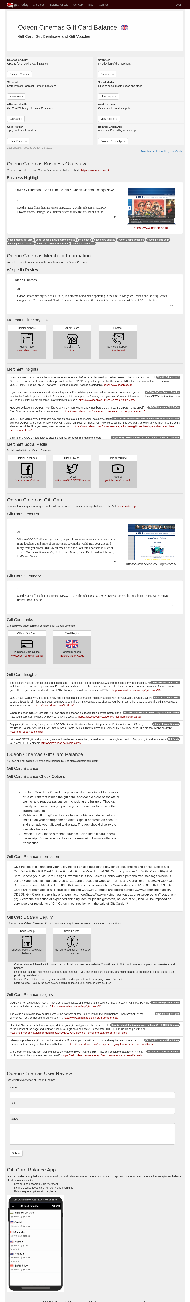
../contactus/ (118, 350)
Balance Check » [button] (19, 74)
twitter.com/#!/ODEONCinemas (72, 480)
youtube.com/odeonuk (118, 480)
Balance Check (59, 4)
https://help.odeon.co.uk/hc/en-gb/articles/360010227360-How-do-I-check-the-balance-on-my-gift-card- (69, 1032)
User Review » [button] (18, 141)
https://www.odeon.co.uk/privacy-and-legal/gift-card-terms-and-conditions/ (111, 1044)
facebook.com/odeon (27, 480)
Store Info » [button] (16, 96)
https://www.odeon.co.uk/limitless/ (54, 705)
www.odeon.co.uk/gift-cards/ (27, 655)
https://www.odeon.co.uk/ (118, 384)
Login (179, 4)
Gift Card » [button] (16, 118)
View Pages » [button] (108, 96)
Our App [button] (78, 4)
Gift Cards (39, 4)
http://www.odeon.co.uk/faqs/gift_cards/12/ (136, 690)
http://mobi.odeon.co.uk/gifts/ (26, 731)
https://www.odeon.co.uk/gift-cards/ (61, 743)
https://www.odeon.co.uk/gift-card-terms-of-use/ (91, 1017)
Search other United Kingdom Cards (161, 151)
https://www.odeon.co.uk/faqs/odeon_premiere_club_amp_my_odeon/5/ (105, 411)
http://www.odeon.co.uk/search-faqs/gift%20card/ (107, 399)
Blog (91, 4)
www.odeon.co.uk (27, 350)
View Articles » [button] (109, 118)
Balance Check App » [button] (113, 141)
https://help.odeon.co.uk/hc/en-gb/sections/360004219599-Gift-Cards (102, 1055)
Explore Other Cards (72, 655)
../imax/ (72, 350)
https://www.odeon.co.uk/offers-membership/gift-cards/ (109, 716)
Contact (103, 4)
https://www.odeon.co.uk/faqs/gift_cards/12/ (77, 1006)
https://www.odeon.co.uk (95, 170)
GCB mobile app (127, 506)
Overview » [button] (107, 74)
